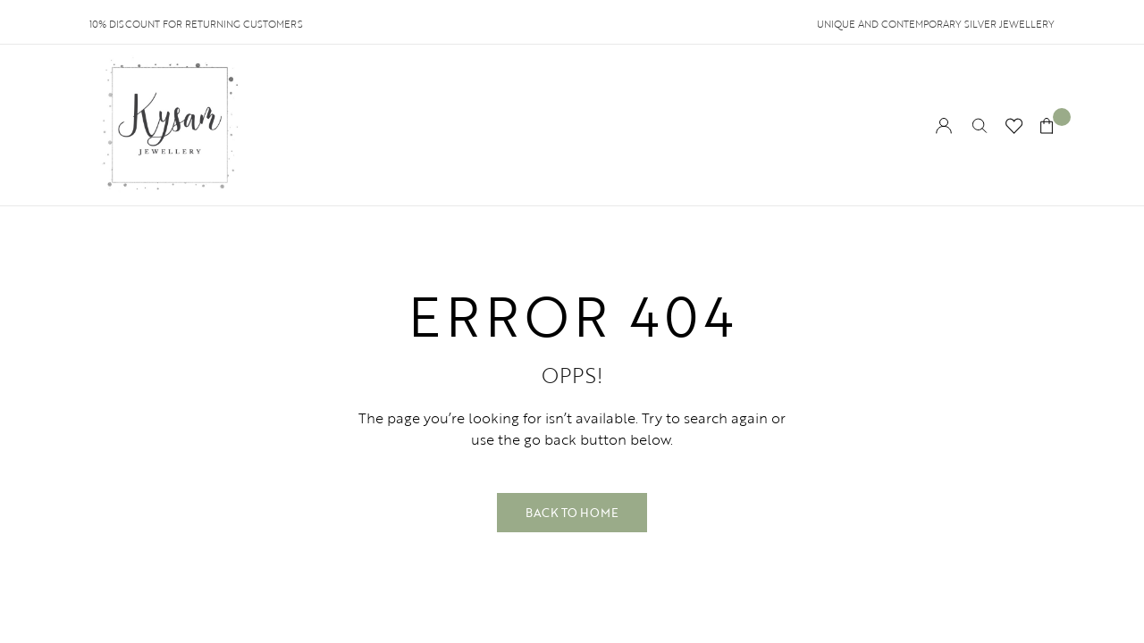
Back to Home (572, 513)
